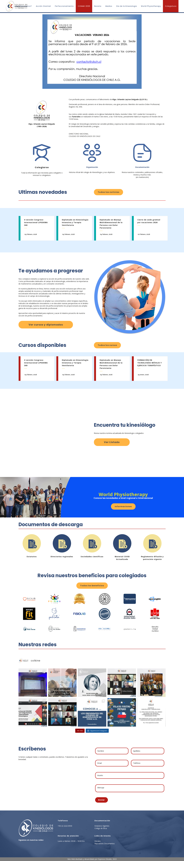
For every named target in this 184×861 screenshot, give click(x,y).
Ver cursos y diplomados (46, 324)
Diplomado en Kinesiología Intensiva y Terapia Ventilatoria (75, 222)
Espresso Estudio (105, 859)
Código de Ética (101, 828)
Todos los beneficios (92, 585)
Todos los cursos (107, 345)
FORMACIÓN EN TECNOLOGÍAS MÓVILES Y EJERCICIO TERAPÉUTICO (149, 363)
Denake (98, 841)
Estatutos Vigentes (102, 826)
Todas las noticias (108, 192)
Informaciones (123, 506)
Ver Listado (112, 442)
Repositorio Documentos (105, 843)
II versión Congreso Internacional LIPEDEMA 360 (36, 222)
